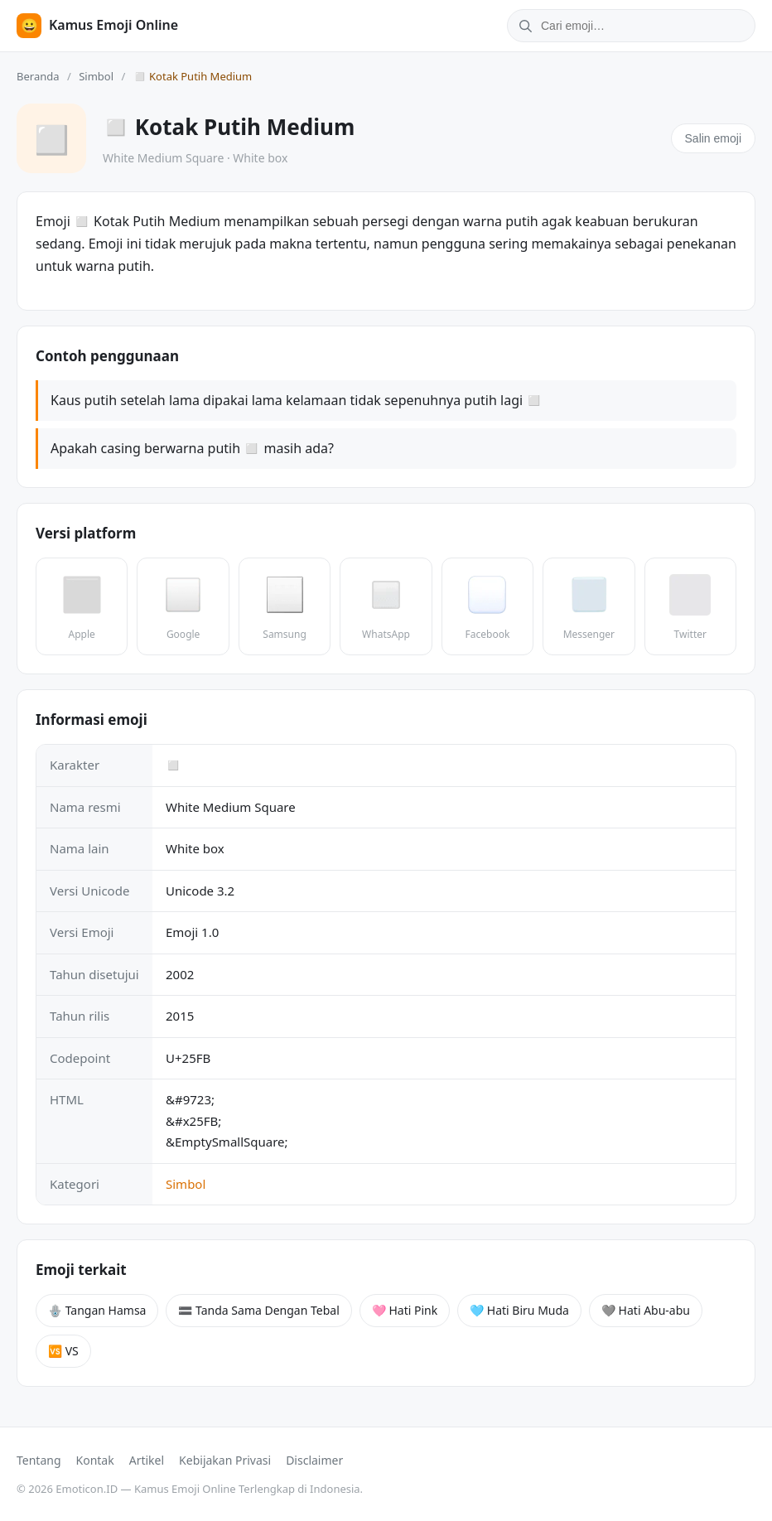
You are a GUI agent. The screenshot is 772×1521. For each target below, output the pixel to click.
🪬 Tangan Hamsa (97, 1310)
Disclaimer (314, 1460)
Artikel (146, 1460)
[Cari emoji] (646, 25)
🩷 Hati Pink (404, 1310)
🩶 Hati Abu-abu (645, 1310)
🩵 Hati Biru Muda (519, 1310)
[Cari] (523, 25)
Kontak (95, 1460)
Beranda (38, 76)
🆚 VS (63, 1351)
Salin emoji (713, 138)
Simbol (96, 76)
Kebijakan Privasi (225, 1460)
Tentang (39, 1460)
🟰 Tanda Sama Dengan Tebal (258, 1310)
